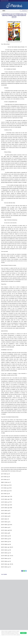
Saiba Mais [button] (18, 634)
